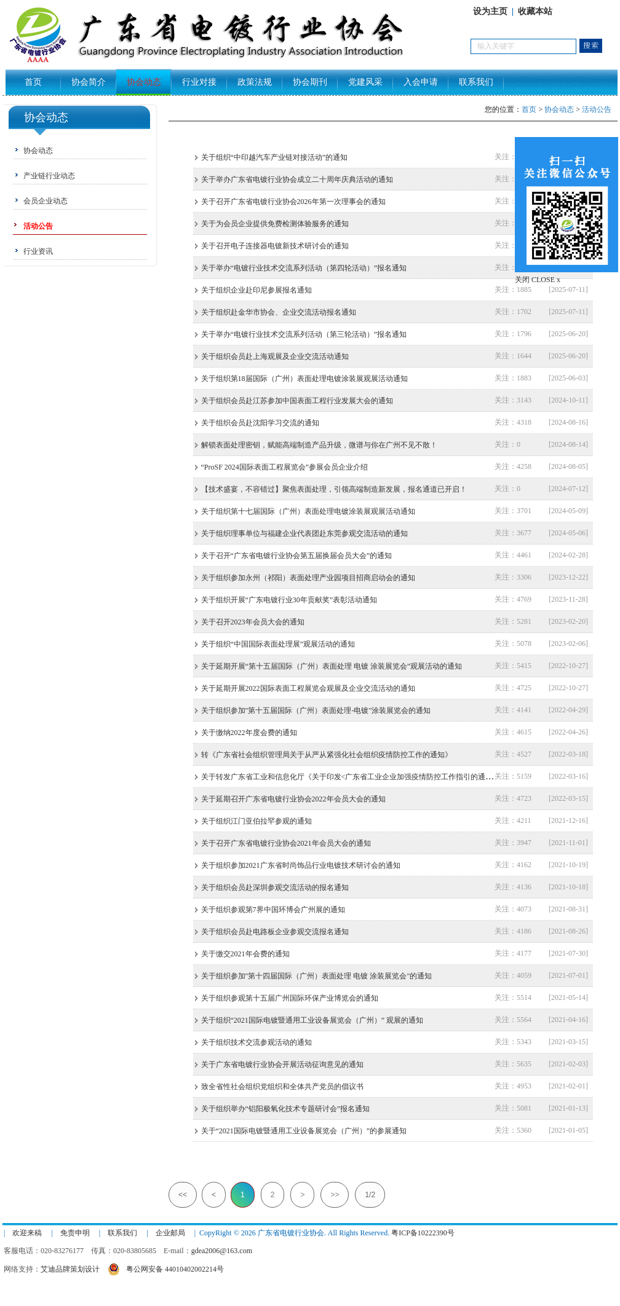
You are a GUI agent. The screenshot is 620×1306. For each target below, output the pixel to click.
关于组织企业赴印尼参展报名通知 (256, 290)
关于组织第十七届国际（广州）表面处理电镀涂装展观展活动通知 (308, 511)
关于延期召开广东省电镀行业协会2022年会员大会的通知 (293, 799)
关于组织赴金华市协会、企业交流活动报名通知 (278, 312)
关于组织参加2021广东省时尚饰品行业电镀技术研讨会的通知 (300, 865)
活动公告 (596, 109)
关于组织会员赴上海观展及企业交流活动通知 (275, 356)
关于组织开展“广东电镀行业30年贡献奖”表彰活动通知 (289, 600)
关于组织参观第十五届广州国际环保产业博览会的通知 (289, 998)
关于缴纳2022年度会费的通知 (249, 732)
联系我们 (476, 82)
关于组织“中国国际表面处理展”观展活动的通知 (278, 644)
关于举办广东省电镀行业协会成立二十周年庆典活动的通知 (297, 179)
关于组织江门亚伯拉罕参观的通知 (256, 821)
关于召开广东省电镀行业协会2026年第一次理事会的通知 (293, 201)
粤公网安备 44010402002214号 (166, 1267)
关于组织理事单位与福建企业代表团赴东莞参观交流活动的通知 (304, 533)
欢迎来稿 (27, 1233)
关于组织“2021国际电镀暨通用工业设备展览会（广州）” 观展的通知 (312, 1020)
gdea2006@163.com (221, 1250)
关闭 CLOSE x (537, 279)
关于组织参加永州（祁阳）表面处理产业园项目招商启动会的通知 (308, 577)
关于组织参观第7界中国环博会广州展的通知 (273, 909)
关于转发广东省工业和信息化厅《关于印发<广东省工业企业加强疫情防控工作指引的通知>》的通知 (364, 777)
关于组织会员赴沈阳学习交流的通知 (260, 423)
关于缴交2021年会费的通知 (245, 954)
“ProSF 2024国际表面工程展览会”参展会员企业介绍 (284, 467)
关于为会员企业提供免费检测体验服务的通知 (275, 223)
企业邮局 (170, 1233)
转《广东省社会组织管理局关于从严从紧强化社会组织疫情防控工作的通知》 (326, 754)
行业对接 (199, 82)
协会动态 (144, 82)
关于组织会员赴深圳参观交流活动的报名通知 (275, 887)
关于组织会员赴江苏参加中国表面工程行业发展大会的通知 (297, 400)
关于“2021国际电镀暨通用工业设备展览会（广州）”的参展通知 (304, 1131)
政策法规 (254, 82)
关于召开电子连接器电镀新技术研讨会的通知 (275, 246)
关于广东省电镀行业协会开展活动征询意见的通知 (282, 1064)
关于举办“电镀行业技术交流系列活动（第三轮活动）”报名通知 (304, 334)
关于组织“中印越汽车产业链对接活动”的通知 (274, 157)
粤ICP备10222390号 (423, 1233)
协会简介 (88, 82)
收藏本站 (535, 11)
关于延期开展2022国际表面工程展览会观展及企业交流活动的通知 (308, 688)
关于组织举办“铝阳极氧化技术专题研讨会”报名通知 (285, 1108)
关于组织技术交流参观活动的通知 (256, 1042)
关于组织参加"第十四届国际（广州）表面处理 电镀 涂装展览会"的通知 (316, 976)
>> (334, 1194)
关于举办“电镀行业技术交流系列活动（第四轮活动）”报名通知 (304, 268)
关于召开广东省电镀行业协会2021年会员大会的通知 (286, 843)
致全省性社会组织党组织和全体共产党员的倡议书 (282, 1086)
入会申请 (420, 82)
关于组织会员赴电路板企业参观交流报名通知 (275, 931)
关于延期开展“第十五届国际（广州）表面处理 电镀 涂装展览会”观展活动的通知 (332, 666)
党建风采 (365, 82)
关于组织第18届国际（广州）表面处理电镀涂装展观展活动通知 (304, 378)
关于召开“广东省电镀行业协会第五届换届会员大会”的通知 (296, 555)
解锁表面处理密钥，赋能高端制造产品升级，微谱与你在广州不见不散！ (319, 445)
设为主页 (490, 11)
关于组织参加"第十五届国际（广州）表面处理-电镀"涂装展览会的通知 (316, 710)
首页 (33, 82)
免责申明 (75, 1233)
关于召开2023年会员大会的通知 (252, 622)
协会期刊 (310, 82)
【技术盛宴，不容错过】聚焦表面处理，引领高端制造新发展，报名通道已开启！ (334, 489)
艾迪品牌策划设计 (70, 1269)
